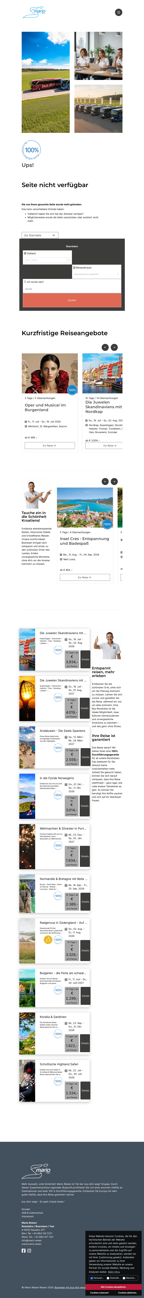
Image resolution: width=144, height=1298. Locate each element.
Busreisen (72, 246)
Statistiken (114, 1277)
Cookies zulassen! (99, 1292)
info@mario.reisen (32, 1240)
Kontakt (26, 1209)
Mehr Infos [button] (114, 1271)
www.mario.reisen (31, 1243)
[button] (105, 347)
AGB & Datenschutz (32, 1212)
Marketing (130, 1277)
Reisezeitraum (82, 267)
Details (85, 659)
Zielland (30, 253)
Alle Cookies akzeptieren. (113, 1287)
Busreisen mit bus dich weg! (69, 1287)
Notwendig (98, 1277)
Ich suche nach (34, 281)
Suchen (72, 300)
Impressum (28, 1216)
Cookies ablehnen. (127, 1292)
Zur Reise (50, 445)
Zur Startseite (40, 235)
